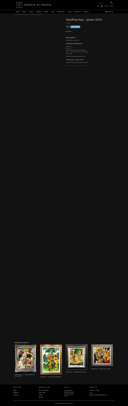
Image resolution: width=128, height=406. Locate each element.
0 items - (109, 11)
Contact (86, 11)
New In (24, 11)
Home (17, 11)
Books (46, 11)
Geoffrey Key (26, 14)
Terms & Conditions (43, 390)
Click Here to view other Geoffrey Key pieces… (77, 62)
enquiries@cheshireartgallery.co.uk (98, 395)
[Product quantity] (68, 27)
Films (52, 11)
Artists (31, 11)
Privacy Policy (42, 392)
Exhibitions (61, 11)
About (70, 11)
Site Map (41, 397)
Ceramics (39, 11)
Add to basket (75, 27)
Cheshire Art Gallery (59, 403)
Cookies (41, 395)
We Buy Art (77, 11)
